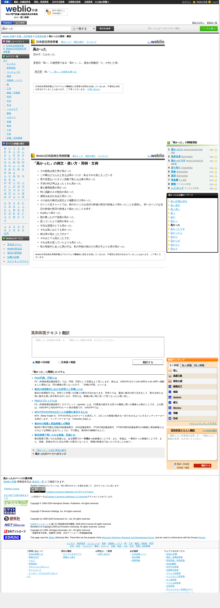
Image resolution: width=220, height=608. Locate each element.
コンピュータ (13, 72)
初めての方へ (198, 22)
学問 (9, 96)
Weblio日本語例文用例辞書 (53, 155)
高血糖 (174, 179)
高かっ (174, 221)
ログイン (186, 2)
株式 (54, 200)
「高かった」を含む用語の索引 (50, 450)
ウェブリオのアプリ (72, 554)
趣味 (9, 113)
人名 (9, 129)
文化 (9, 101)
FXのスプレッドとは (46, 400)
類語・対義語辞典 (22, 2)
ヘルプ (215, 2)
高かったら (177, 149)
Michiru (177, 408)
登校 (47, 246)
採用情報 (136, 560)
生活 (9, 105)
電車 (9, 76)
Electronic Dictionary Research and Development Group (128, 537)
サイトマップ (35, 570)
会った (58, 246)
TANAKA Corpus (11, 489)
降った (48, 217)
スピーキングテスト (18, 261)
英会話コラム (14, 244)
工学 (9, 88)
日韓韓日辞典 (74, 2)
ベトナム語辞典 (173, 583)
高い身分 (175, 205)
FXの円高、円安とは (46, 377)
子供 (42, 183)
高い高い (175, 209)
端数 (71, 200)
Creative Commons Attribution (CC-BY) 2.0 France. (70, 492)
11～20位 (187, 365)
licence (202, 537)
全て (5, 60)
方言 (9, 134)
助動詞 (94, 62)
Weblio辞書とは (36, 554)
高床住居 (176, 156)
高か (172, 217)
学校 (81, 246)
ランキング (91, 42)
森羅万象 (177, 375)
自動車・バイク (14, 80)
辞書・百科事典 (24, 36)
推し (175, 370)
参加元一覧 (212, 22)
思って (43, 221)
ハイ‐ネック (177, 188)
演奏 (66, 179)
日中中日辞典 (58, 2)
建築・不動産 (13, 92)
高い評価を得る (178, 201)
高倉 (173, 171)
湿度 (59, 217)
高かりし (175, 244)
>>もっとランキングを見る (203, 423)
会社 (47, 200)
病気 (47, 171)
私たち (75, 179)
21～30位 (199, 365)
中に (52, 246)
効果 (52, 187)
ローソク (79, 204)
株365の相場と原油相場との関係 (52, 423)
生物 (9, 121)
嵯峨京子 (177, 386)
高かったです (57, 234)
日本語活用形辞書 (47, 41)
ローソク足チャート (51, 204)
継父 (175, 402)
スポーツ (11, 117)
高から (174, 236)
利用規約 (33, 563)
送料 (59, 221)
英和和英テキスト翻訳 (50, 332)
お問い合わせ (93, 89)
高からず (175, 240)
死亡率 (55, 171)
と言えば (64, 175)
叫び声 (51, 183)
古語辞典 (88, 2)
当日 (88, 204)
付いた (111, 62)
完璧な (48, 179)
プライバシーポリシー (39, 567)
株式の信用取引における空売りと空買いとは (59, 389)
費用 (47, 187)
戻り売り (176, 167)
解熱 (173, 184)
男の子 (65, 246)
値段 (42, 196)
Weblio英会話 (14, 248)
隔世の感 (177, 381)
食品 (9, 125)
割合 (59, 191)
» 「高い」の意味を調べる (63, 71)
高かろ (174, 248)
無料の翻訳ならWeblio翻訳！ (58, 12)
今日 (42, 225)
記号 (6, 233)
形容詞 (37, 62)
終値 (95, 204)
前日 (61, 200)
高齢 (47, 191)
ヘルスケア (12, 109)
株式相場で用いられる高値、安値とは (55, 435)
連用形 (56, 62)
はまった (59, 183)
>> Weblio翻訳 (209, 430)
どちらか (54, 175)
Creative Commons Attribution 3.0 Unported (67, 497)
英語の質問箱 (14, 252)
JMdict (52, 537)
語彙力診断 (13, 257)
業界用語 (11, 68)
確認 (175, 391)
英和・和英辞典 (41, 2)
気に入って (102, 175)
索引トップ (66, 42)
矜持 (175, 418)
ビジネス (11, 64)
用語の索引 (79, 42)
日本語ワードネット (39, 524)
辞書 (6, 2)
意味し (137, 204)
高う (172, 213)
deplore (177, 397)
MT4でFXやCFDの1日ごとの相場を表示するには (61, 412)
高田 (173, 175)
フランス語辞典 (173, 573)
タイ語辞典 (171, 579)
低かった (74, 208)
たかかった (49, 54)
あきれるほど (54, 196)
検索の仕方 (34, 557)
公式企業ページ (139, 554)
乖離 (175, 413)
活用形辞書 (40, 36)
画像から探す (69, 557)
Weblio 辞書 (201, 2)
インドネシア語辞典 (175, 576)
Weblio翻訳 (171, 563)
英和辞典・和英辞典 (175, 560)
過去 (86, 62)
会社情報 (136, 557)
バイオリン (58, 179)
